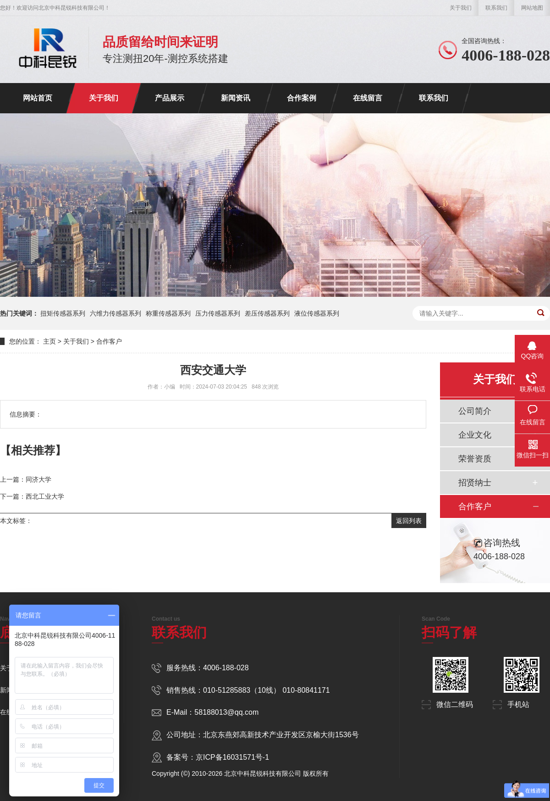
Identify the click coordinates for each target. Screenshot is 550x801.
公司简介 (474, 411)
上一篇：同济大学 (25, 479)
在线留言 (367, 98)
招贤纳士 (474, 482)
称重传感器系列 (168, 313)
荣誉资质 (474, 458)
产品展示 (169, 98)
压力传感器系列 (217, 313)
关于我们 (461, 8)
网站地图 (532, 8)
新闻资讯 (235, 98)
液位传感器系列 (316, 313)
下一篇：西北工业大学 (32, 496)
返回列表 (409, 520)
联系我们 (496, 8)
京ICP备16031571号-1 (232, 757)
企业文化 (474, 434)
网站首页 (37, 98)
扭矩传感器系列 (62, 313)
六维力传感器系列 (115, 313)
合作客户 (109, 341)
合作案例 (301, 98)
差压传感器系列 (267, 313)
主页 (49, 341)
